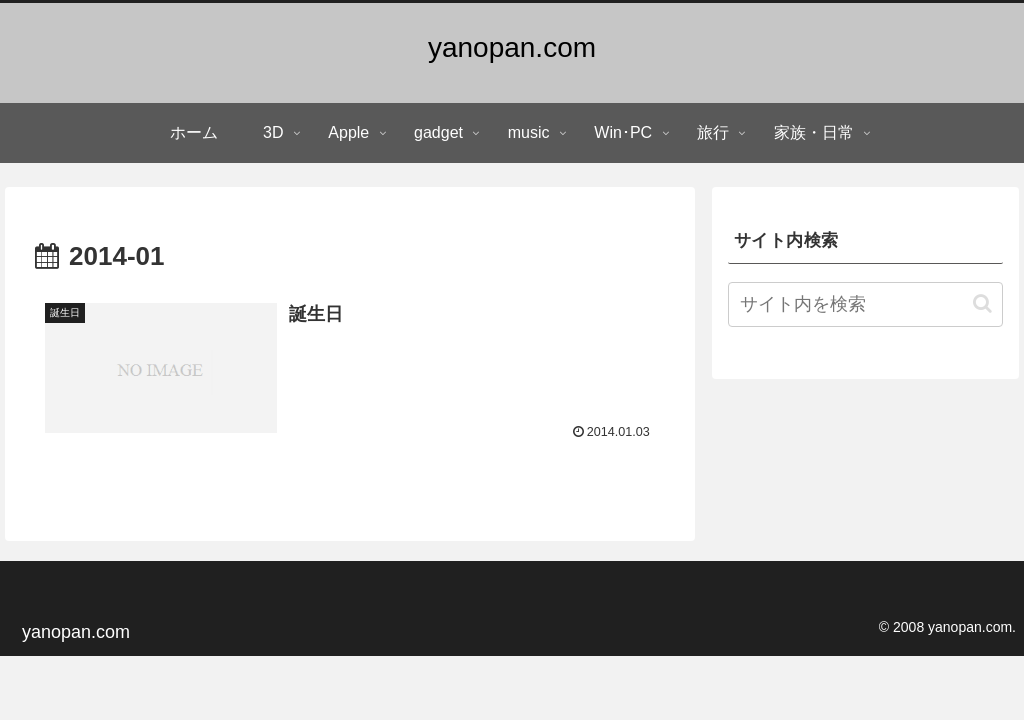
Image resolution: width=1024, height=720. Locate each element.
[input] (865, 304)
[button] (982, 303)
